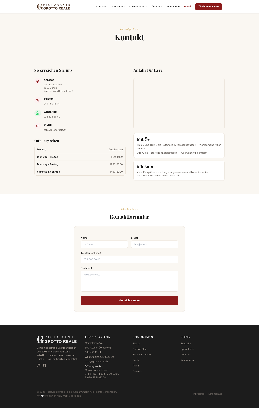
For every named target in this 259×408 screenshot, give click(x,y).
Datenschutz (215, 393)
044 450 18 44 (52, 103)
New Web (62, 395)
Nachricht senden (129, 300)
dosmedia (76, 395)
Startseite (101, 6)
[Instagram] (38, 365)
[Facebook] (44, 365)
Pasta (136, 365)
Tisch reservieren (208, 6)
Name (84, 237)
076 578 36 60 (52, 116)
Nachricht (86, 268)
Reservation (173, 6)
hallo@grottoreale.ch (55, 129)
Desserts (137, 371)
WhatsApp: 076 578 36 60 (99, 356)
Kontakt (188, 6)
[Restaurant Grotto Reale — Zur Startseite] (53, 6)
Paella (136, 360)
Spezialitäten (138, 6)
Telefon (91, 253)
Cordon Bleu (140, 349)
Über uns (156, 6)
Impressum (198, 393)
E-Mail (135, 237)
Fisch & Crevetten (142, 354)
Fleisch (136, 343)
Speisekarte (118, 6)
